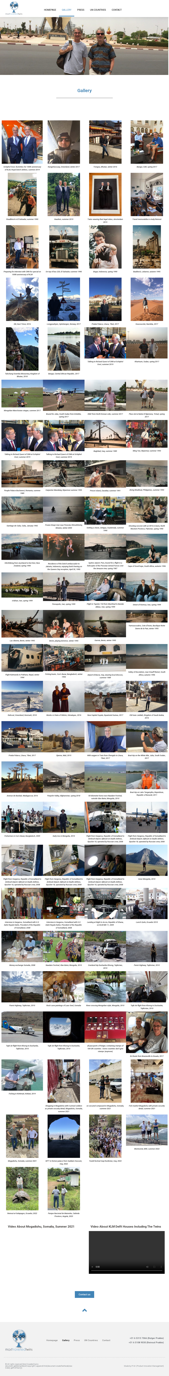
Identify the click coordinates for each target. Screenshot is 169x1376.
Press (80, 10)
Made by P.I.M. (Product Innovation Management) (144, 1366)
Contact (117, 10)
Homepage (50, 10)
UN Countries (98, 10)
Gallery (66, 10)
